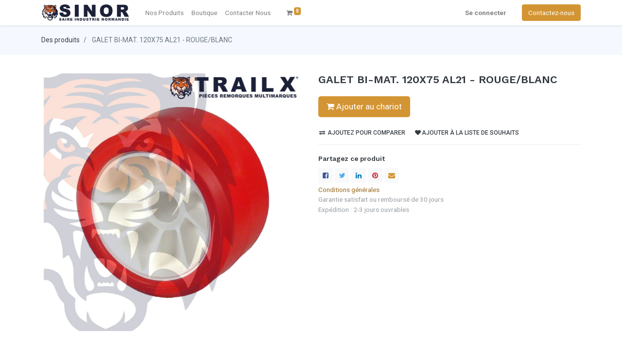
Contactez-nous (551, 13)
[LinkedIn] (358, 175)
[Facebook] (325, 175)
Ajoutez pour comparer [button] (362, 132)
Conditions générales (349, 189)
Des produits (60, 40)
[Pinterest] (375, 175)
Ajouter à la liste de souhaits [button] (467, 132)
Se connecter (485, 13)
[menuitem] (248, 12)
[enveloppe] (391, 175)
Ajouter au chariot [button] (364, 106)
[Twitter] (342, 175)
